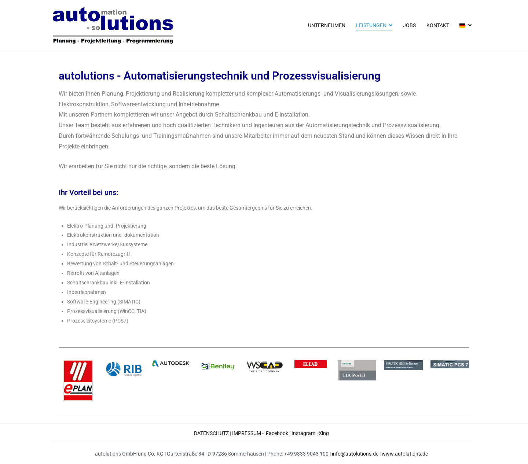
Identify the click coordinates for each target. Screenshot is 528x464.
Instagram (303, 433)
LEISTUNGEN (371, 25)
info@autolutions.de (355, 454)
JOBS (409, 25)
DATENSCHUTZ (211, 433)
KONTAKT (437, 25)
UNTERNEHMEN (326, 25)
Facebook (277, 433)
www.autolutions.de (405, 454)
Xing (324, 433)
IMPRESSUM (246, 433)
